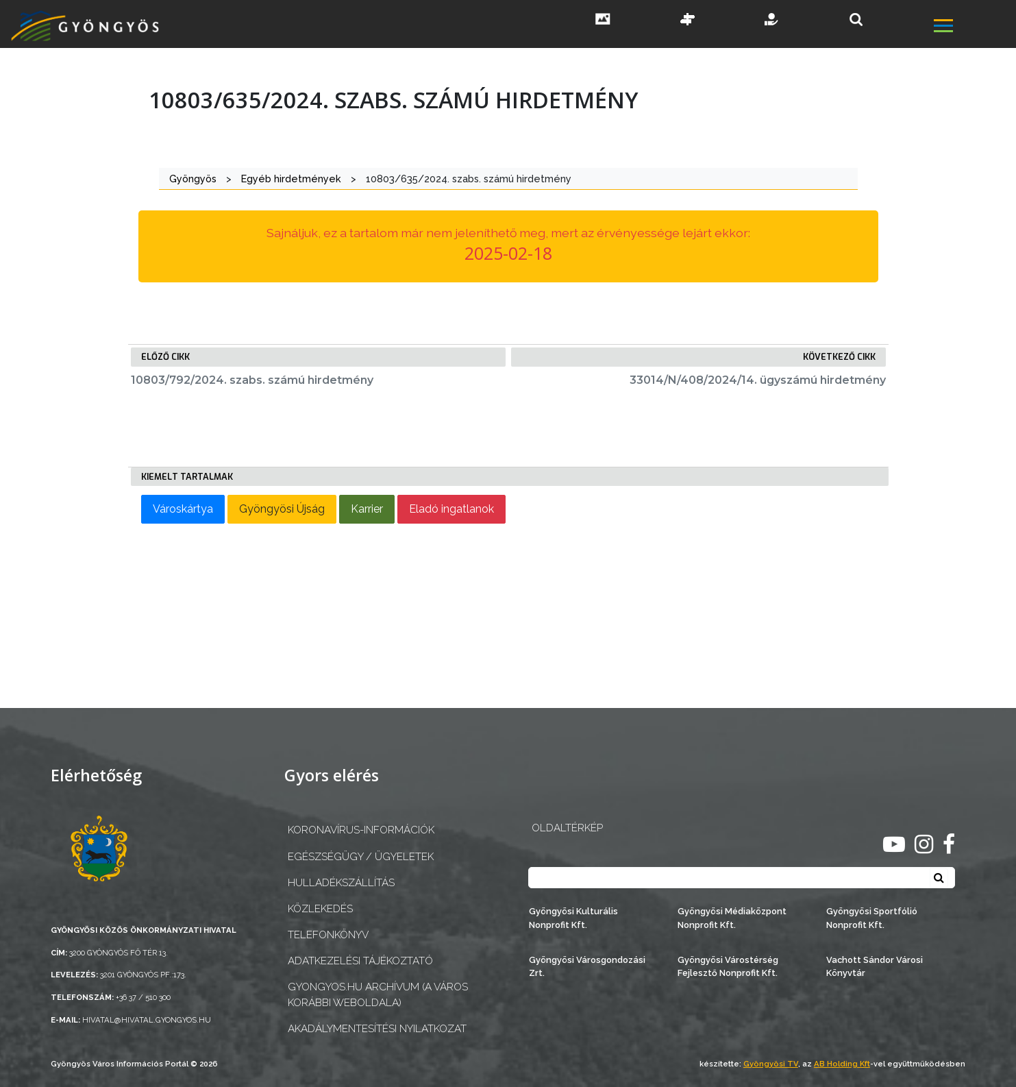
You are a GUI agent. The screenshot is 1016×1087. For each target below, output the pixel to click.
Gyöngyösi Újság (282, 508)
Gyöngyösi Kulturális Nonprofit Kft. (573, 917)
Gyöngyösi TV (770, 1063)
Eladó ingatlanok (451, 508)
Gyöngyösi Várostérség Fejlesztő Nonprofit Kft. (728, 966)
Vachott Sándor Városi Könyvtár (874, 966)
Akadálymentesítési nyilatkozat (377, 1029)
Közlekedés (320, 909)
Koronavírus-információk (361, 830)
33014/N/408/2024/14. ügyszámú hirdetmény (758, 380)
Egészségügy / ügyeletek (361, 857)
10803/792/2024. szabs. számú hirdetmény (252, 380)
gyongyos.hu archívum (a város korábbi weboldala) (378, 995)
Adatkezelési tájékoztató (360, 961)
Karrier (367, 508)
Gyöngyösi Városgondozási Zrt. (587, 966)
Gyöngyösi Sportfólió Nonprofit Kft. (871, 917)
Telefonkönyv (328, 935)
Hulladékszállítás (341, 883)
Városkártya (183, 508)
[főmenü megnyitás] (973, 27)
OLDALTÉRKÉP (567, 828)
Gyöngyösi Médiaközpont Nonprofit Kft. (732, 917)
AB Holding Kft (842, 1063)
